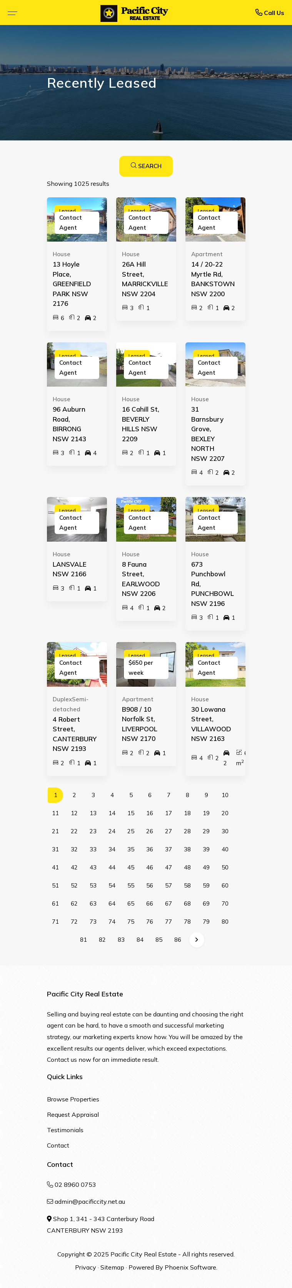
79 (206, 921)
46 (149, 867)
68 (187, 903)
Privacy (85, 1267)
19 (206, 813)
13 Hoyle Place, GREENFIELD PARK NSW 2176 (72, 283)
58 (187, 885)
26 (149, 831)
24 (111, 831)
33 (93, 849)
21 (55, 831)
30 (225, 831)
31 (55, 849)
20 (225, 813)
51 (55, 885)
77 (168, 921)
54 (111, 885)
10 (225, 795)
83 (121, 939)
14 (111, 813)
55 (130, 885)
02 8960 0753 (75, 1184)
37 (168, 849)
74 (111, 921)
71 (55, 921)
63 (93, 903)
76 (149, 921)
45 (130, 867)
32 (74, 849)
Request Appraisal (73, 1114)
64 (111, 903)
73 (93, 921)
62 (74, 903)
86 (177, 939)
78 (187, 921)
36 (149, 849)
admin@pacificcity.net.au (90, 1201)
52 (74, 885)
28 (187, 831)
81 (83, 939)
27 (168, 831)
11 (55, 813)
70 (225, 903)
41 (55, 867)
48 (187, 867)
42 (74, 867)
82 (102, 939)
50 (225, 867)
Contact (58, 1145)
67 (168, 903)
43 (93, 867)
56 (149, 885)
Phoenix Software (190, 1267)
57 (168, 885)
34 (111, 849)
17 (168, 813)
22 (74, 831)
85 (158, 939)
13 (93, 813)
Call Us (269, 12)
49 (206, 867)
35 (130, 849)
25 (130, 831)
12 (74, 813)
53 (93, 885)
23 (93, 831)
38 (187, 849)
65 (130, 903)
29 (206, 831)
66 (149, 903)
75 (130, 921)
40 (225, 849)
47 (168, 867)
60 (225, 885)
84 (140, 939)
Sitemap (112, 1267)
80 (225, 921)
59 (206, 885)
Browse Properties (73, 1099)
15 (130, 813)
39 (206, 849)
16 (149, 813)
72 (74, 921)
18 (187, 813)
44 (111, 867)
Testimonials (65, 1130)
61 (55, 903)
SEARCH (146, 166)
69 (206, 903)
